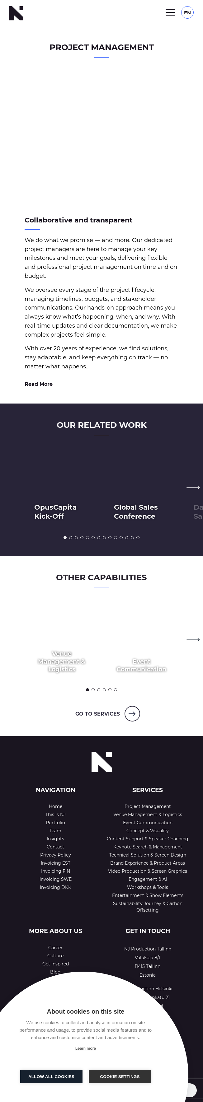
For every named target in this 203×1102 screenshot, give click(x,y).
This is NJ (55, 814)
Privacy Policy (55, 855)
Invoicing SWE (56, 879)
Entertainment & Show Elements (147, 895)
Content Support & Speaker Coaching (147, 839)
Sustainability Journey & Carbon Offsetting (147, 907)
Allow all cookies (51, 1076)
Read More (39, 384)
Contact (55, 847)
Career (55, 947)
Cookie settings (120, 1076)
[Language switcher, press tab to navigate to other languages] (187, 12)
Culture (55, 956)
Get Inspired (55, 964)
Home (55, 806)
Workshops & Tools (147, 887)
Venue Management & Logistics (147, 814)
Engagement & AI (148, 879)
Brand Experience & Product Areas (147, 863)
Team (55, 831)
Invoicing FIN (55, 871)
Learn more (85, 1048)
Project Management (148, 806)
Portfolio (55, 822)
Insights (55, 839)
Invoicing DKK (55, 887)
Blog (55, 972)
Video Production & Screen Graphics (147, 871)
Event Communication (147, 822)
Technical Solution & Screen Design (147, 855)
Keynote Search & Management (147, 847)
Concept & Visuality (147, 831)
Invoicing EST (55, 863)
